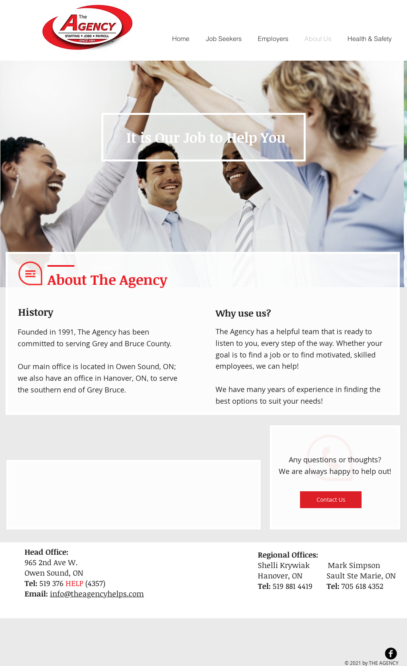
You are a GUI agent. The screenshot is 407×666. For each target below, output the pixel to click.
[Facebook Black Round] (391, 654)
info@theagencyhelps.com (97, 593)
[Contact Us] (331, 499)
